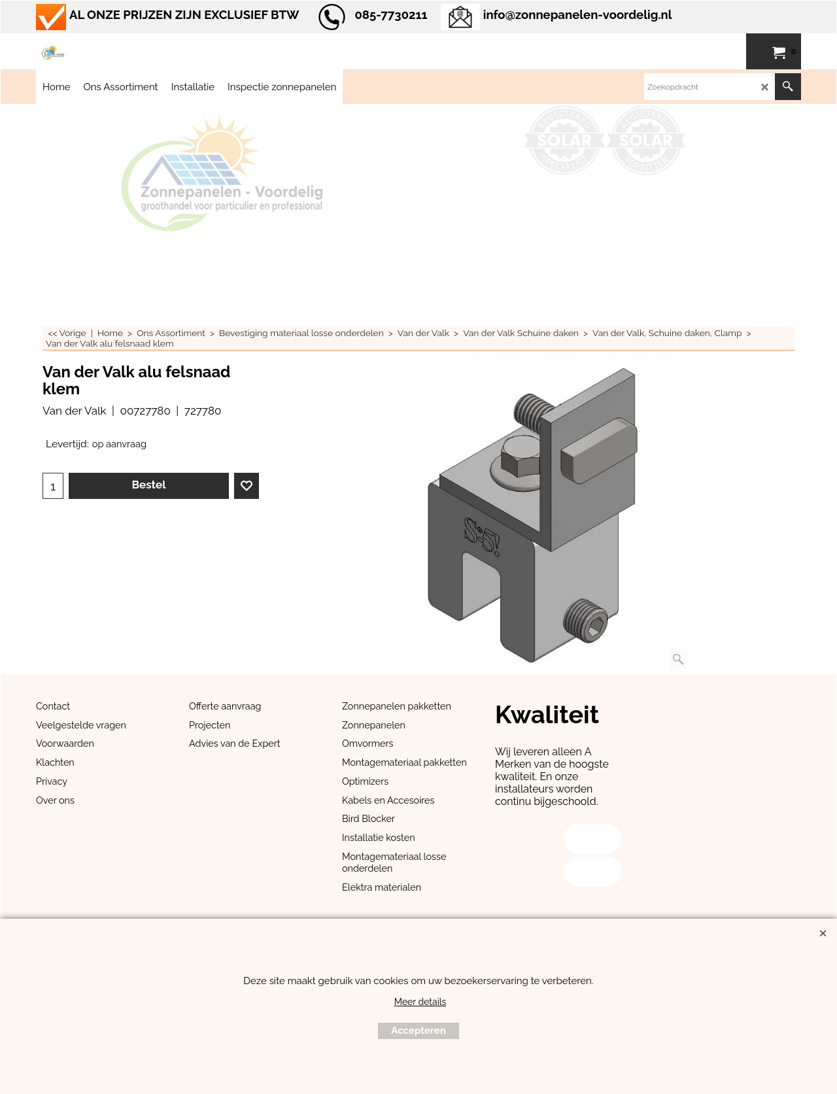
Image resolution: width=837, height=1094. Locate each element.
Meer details (420, 1002)
